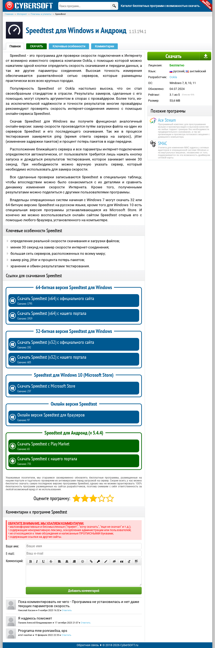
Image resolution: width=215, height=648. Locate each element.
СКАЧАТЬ (36, 46)
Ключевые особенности (69, 46)
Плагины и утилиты (41, 14)
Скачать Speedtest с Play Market (77, 446)
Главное (15, 46)
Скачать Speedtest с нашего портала (77, 461)
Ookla (173, 77)
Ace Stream (167, 120)
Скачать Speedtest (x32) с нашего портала (77, 359)
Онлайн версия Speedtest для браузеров (77, 417)
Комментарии (104, 46)
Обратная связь (88, 645)
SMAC (162, 143)
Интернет (22, 14)
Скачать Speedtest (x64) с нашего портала (77, 315)
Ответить (67, 610)
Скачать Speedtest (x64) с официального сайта (77, 300)
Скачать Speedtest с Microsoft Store (77, 388)
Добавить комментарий (83, 590)
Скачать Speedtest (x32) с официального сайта (77, 344)
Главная (9, 14)
